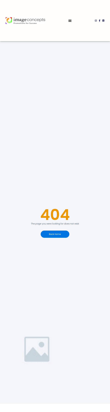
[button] (69, 20)
